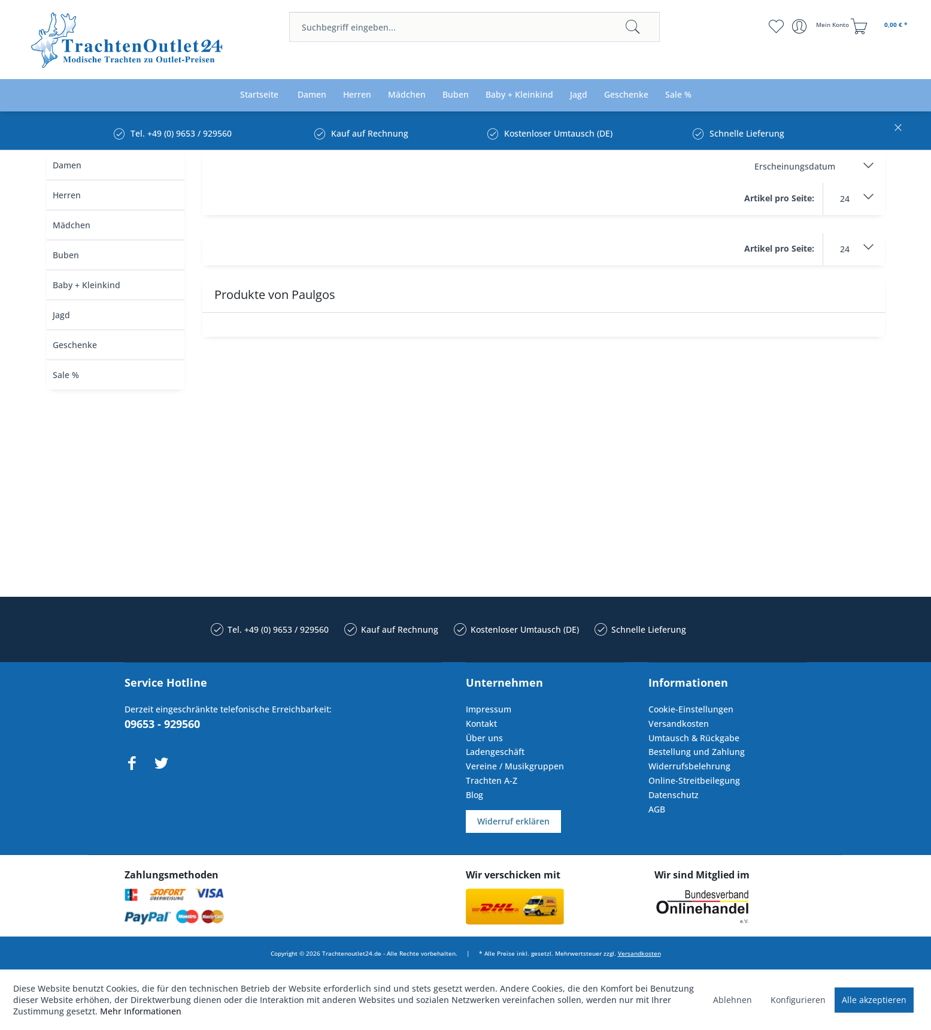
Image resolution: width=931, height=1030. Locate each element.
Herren (67, 195)
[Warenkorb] (880, 26)
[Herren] (357, 94)
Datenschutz (673, 795)
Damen (67, 165)
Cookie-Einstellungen (690, 709)
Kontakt (481, 723)
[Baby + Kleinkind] (519, 94)
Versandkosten (678, 723)
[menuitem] (474, 27)
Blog (474, 795)
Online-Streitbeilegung (694, 780)
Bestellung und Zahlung (696, 751)
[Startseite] (259, 94)
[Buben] (455, 94)
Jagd (61, 315)
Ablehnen (732, 999)
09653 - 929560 (162, 724)
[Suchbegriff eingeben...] (474, 27)
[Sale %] (678, 94)
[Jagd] (579, 94)
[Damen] (312, 94)
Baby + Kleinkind (86, 285)
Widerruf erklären (513, 821)
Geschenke (75, 345)
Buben (66, 255)
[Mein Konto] (821, 26)
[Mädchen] (407, 94)
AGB (656, 809)
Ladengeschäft (495, 751)
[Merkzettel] (775, 26)
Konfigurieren (798, 999)
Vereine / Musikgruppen (515, 766)
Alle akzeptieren (874, 999)
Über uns (484, 738)
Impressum (488, 709)
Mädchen (71, 225)
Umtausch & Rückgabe (693, 738)
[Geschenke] (626, 94)
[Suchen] (633, 27)
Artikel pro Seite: (779, 198)
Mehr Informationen (140, 1011)
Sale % (66, 374)
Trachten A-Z (491, 780)
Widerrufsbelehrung (689, 766)
